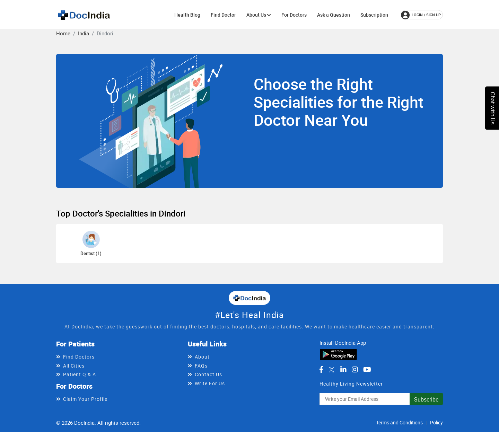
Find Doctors (79, 356)
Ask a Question (333, 14)
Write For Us (210, 383)
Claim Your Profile (85, 399)
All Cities (74, 365)
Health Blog (187, 14)
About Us (258, 14)
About (202, 356)
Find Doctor (223, 14)
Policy (436, 422)
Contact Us (208, 374)
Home (63, 33)
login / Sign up (421, 15)
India (83, 33)
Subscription (374, 14)
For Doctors (294, 14)
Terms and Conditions (399, 422)
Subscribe (426, 399)
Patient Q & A (79, 374)
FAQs (201, 365)
